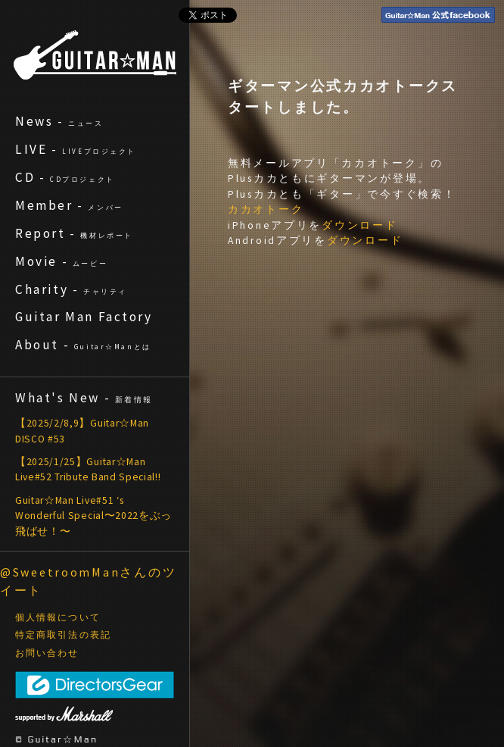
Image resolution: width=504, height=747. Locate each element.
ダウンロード (359, 225)
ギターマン (95, 55)
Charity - (71, 289)
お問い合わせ (47, 653)
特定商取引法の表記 (63, 635)
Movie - (61, 261)
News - (59, 121)
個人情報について (58, 617)
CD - (65, 177)
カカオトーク (265, 209)
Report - (74, 233)
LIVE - (75, 149)
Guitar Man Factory (84, 316)
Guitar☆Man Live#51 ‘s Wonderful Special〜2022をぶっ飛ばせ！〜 (93, 516)
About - (83, 344)
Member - (69, 205)
